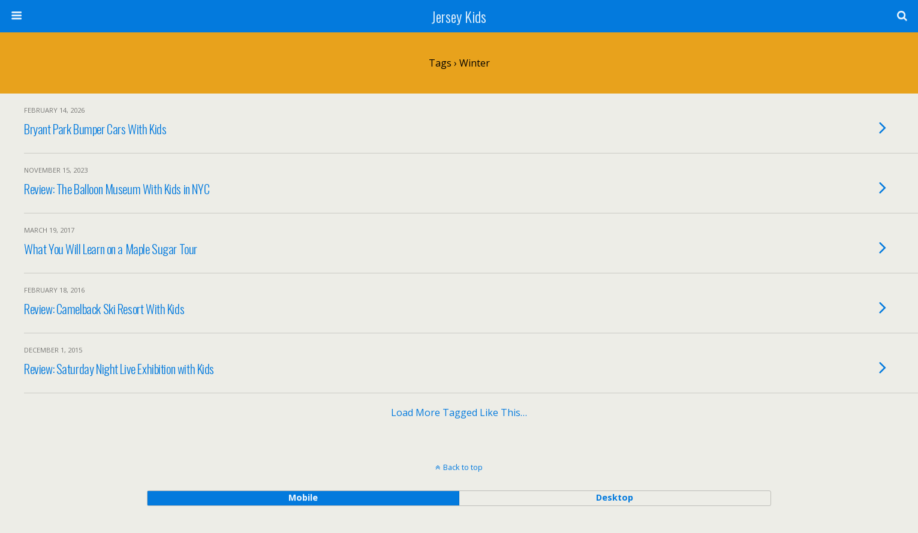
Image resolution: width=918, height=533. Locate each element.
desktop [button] (614, 497)
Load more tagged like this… (459, 412)
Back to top (463, 467)
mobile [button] (303, 497)
